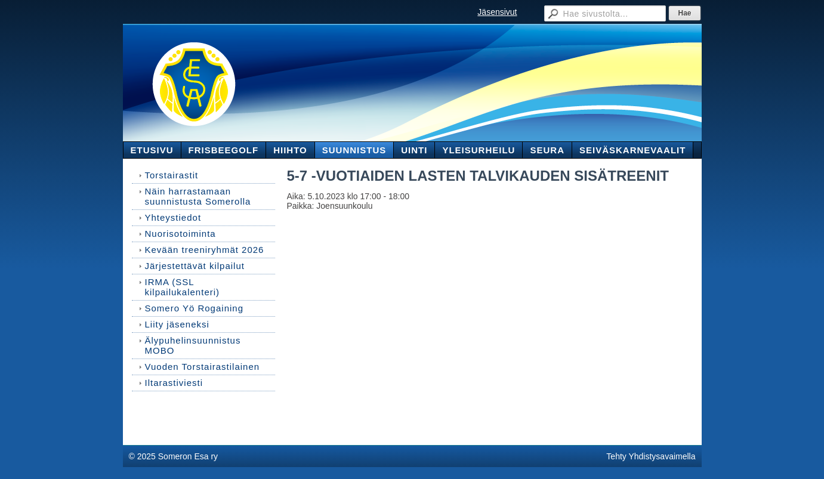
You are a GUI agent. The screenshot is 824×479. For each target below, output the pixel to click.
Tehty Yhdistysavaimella (650, 456)
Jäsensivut (497, 12)
